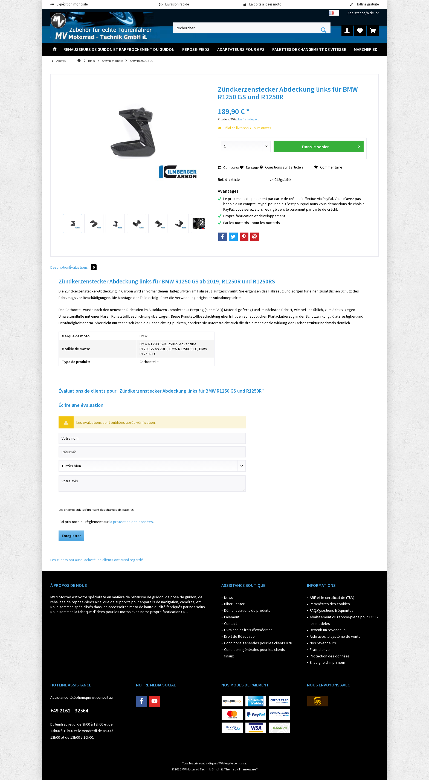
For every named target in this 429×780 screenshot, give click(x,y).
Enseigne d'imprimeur (327, 662)
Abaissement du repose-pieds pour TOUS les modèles (344, 620)
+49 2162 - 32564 (69, 710)
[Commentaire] (152, 466)
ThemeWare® (248, 769)
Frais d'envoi (320, 649)
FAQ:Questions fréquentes (331, 610)
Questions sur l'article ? (281, 167)
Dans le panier (331, 145)
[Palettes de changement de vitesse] (309, 49)
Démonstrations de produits (247, 610)
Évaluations (83, 267)
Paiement (231, 616)
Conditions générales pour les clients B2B (258, 642)
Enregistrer (71, 535)
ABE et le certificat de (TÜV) (332, 597)
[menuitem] (361, 13)
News (228, 597)
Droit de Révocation (240, 636)
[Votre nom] (152, 438)
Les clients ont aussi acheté (73, 559)
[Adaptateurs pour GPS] (240, 49)
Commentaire (328, 167)
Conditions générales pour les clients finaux (254, 653)
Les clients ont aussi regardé (119, 559)
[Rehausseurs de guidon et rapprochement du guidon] (119, 49)
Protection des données (330, 656)
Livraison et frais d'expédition (248, 629)
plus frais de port (247, 119)
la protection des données (131, 521)
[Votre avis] (152, 483)
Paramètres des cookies (330, 603)
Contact (230, 623)
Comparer (229, 167)
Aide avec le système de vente (335, 636)
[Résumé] (152, 451)
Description (59, 267)
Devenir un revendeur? (328, 629)
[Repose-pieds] (195, 49)
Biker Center (234, 603)
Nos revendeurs (323, 642)
